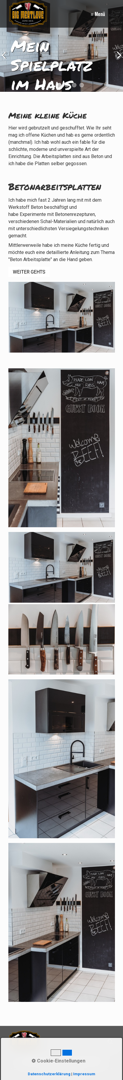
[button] (29, 272)
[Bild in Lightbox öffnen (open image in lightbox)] (61, 447)
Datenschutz (86, 1061)
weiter (117, 61)
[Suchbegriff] (81, 1042)
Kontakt (31, 1061)
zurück (5, 61)
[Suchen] (110, 1042)
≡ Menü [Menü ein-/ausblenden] (98, 14)
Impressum (56, 1061)
